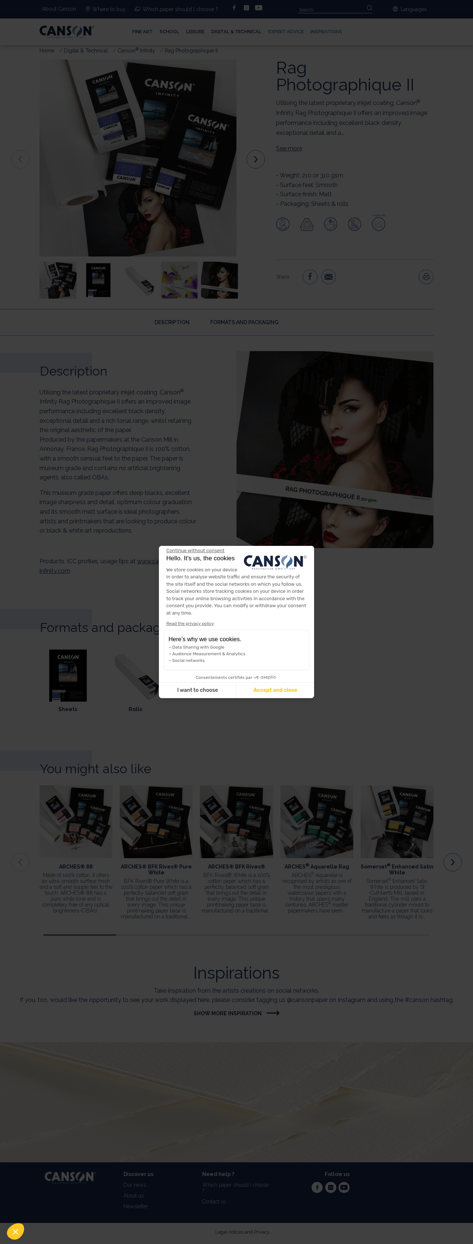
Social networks (188, 660)
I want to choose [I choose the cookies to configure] (197, 690)
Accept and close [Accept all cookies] (275, 690)
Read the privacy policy (190, 623)
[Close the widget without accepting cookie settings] (195, 550)
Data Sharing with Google (198, 647)
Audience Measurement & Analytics (208, 653)
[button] (15, 1231)
